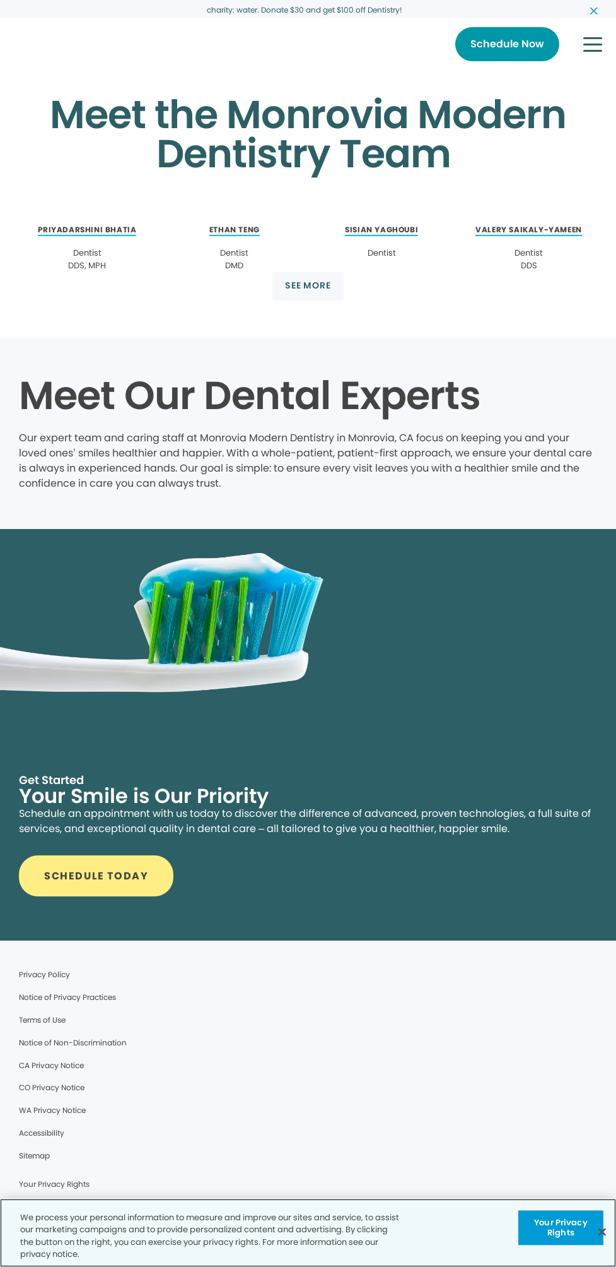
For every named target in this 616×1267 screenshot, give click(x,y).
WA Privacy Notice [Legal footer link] (52, 1110)
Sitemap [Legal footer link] (34, 1155)
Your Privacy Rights (54, 1184)
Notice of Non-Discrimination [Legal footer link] (73, 1042)
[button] (592, 44)
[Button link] (507, 44)
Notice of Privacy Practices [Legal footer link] (67, 997)
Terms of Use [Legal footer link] (42, 1019)
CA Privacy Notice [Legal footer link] (51, 1065)
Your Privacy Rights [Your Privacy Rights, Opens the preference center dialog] (561, 1227)
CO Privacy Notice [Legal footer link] (51, 1087)
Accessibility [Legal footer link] (41, 1132)
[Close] (602, 1232)
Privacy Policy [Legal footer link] (44, 974)
